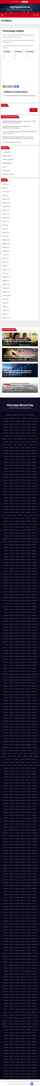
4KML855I (11, 500)
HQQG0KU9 (11, 750)
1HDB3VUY (25, 444)
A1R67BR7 (34, 609)
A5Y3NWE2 (28, 612)
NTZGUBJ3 (11, 862)
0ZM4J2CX (23, 436)
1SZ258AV (17, 453)
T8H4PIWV (22, 968)
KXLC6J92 (6, 809)
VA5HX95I (23, 1000)
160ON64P (17, 441)
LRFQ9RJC (28, 824)
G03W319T (29, 715)
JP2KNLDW (22, 785)
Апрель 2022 (6, 310)
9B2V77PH (22, 594)
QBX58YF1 (35, 915)
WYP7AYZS (11, 1026)
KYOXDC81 (11, 809)
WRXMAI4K (4, 1023)
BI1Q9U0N (11, 638)
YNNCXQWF (17, 1056)
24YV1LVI (28, 459)
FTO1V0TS (28, 712)
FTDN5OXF (17, 712)
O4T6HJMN (11, 868)
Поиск (4, 105)
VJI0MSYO (6, 1006)
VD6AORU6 (5, 1003)
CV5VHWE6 (5, 662)
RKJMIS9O (22, 941)
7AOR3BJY (22, 556)
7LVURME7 (5, 562)
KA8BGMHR (34, 794)
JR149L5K (6, 788)
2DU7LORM (22, 462)
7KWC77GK (33, 559)
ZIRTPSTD (23, 1071)
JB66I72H (16, 779)
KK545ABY (34, 800)
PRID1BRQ (17, 900)
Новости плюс (6, 170)
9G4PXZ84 (5, 600)
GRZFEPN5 (23, 727)
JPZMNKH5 (28, 785)
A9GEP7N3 (34, 615)
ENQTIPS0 (11, 694)
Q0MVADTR (28, 906)
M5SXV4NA (34, 829)
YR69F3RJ (34, 1056)
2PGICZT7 (11, 468)
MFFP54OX (5, 838)
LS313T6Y (34, 824)
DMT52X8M (22, 674)
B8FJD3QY (5, 633)
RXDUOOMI (11, 947)
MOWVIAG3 (10, 844)
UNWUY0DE (5, 991)
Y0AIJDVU (17, 1044)
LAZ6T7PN (17, 818)
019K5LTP (19, 418)
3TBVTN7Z (5, 488)
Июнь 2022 (6, 303)
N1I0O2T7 (35, 847)
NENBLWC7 (22, 856)
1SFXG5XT (11, 453)
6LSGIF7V (11, 538)
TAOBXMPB (6, 971)
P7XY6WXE (5, 891)
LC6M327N (28, 818)
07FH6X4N (34, 421)
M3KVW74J (28, 829)
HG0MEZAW (17, 741)
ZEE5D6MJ (34, 1068)
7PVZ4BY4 (12, 565)
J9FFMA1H (28, 777)
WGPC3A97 (23, 1015)
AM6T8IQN (17, 624)
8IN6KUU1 (17, 577)
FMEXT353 (5, 709)
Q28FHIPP (11, 909)
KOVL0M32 (22, 803)
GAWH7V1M (5, 721)
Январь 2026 (6, 199)
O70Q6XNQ (22, 868)
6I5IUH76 (29, 535)
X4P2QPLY (6, 1032)
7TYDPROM (28, 565)
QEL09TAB (22, 918)
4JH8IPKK (33, 497)
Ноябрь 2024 (6, 214)
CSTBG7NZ (11, 659)
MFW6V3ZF (16, 838)
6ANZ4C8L (6, 533)
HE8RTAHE (23, 738)
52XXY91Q (17, 509)
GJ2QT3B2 (16, 724)
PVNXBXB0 (17, 903)
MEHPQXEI (35, 835)
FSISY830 (12, 712)
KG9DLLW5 (5, 800)
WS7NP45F (10, 1023)
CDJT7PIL (17, 650)
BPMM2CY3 (17, 641)
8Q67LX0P (29, 580)
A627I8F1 (34, 612)
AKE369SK (28, 621)
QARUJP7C (11, 915)
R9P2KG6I (6, 935)
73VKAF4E (5, 553)
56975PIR (34, 509)
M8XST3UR (23, 832)
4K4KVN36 (5, 500)
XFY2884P (34, 1035)
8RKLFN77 (11, 583)
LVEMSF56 (22, 827)
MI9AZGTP (29, 838)
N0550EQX (29, 847)
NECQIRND (11, 856)
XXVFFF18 (29, 1041)
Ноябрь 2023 (6, 247)
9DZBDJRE (23, 597)
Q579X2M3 (11, 912)
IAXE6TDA (28, 759)
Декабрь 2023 (6, 243)
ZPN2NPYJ (11, 1073)
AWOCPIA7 (17, 627)
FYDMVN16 (17, 715)
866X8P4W (11, 571)
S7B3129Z (17, 950)
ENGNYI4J (5, 694)
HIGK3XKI (11, 744)
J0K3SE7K (6, 774)
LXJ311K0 (5, 829)
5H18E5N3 (20, 515)
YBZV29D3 (23, 1050)
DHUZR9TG (5, 674)
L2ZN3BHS (28, 812)
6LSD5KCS (5, 538)
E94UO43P (5, 688)
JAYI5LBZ (11, 779)
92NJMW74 (28, 588)
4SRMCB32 (11, 503)
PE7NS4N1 (34, 891)
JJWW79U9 (22, 782)
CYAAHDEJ (23, 662)
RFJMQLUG (29, 938)
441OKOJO (23, 491)
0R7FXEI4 (29, 433)
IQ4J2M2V (30, 765)
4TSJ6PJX (23, 503)
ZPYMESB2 (22, 1073)
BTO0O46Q (6, 644)
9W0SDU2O (34, 606)
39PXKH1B (28, 477)
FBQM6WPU (28, 703)
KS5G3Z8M (11, 806)
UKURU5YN (23, 988)
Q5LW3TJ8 (16, 912)
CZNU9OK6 (29, 662)
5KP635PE (5, 518)
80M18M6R (29, 568)
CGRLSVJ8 (11, 653)
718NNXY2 (11, 550)
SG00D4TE (5, 956)
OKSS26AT (35, 874)
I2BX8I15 (21, 753)
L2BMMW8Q (22, 812)
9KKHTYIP (11, 603)
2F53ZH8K (28, 462)
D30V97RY (11, 665)
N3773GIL (17, 850)
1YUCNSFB (33, 456)
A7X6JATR (23, 615)
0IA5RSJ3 (34, 427)
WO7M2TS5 (17, 1021)
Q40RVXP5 (28, 909)
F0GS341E (11, 700)
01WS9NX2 (24, 418)
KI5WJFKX (17, 800)
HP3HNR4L (34, 747)
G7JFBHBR (16, 718)
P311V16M (34, 885)
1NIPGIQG (22, 450)
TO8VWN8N (11, 976)
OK (31, 1083)
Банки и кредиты (7, 155)
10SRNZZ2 (4, 438)
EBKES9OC (28, 688)
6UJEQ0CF (5, 544)
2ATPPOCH (11, 462)
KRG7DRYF (5, 806)
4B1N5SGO (23, 494)
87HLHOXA (17, 571)
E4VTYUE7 (17, 685)
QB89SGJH (29, 915)
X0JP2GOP (29, 1026)
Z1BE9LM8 (22, 1062)
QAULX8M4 (17, 915)
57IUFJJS (12, 512)
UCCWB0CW (17, 985)
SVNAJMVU (34, 962)
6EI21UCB (12, 535)
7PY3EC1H (17, 565)
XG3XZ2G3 (6, 1038)
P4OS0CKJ (11, 888)
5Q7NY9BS (34, 521)
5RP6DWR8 (11, 524)
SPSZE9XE (5, 962)
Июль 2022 (6, 299)
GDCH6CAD (23, 721)
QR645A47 (6, 926)
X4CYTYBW (34, 1029)
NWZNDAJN (23, 862)
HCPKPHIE (12, 738)
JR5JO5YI (11, 788)
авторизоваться (31, 95)
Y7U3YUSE (28, 1047)
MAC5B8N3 (5, 835)
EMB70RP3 (34, 691)
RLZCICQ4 (28, 941)
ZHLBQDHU (17, 1071)
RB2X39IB (28, 935)
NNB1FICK (17, 859)
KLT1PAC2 (17, 803)
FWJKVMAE (5, 715)
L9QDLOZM (33, 815)
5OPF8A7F (28, 521)
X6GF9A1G (28, 1032)
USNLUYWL (17, 991)
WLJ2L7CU (23, 1018)
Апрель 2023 (6, 269)
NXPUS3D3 (34, 862)
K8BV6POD (11, 794)
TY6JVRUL (12, 979)
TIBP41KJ (35, 971)
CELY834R (28, 650)
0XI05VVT (11, 436)
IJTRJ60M (9, 765)
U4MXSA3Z (5, 982)
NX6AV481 (29, 862)
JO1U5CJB (11, 785)
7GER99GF (17, 559)
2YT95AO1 (23, 474)
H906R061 (11, 735)
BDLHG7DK (5, 635)
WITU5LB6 (35, 1015)
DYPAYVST (35, 680)
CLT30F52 (29, 653)
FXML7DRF (11, 715)
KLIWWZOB (5, 803)
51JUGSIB (6, 509)
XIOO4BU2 (17, 1038)
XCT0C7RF (23, 1035)
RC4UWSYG (5, 938)
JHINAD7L (16, 782)
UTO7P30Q (23, 991)
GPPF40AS (11, 727)
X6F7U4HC (22, 1032)
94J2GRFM (17, 591)
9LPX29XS (28, 603)
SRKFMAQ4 (22, 962)
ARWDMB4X (34, 624)
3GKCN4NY (11, 483)
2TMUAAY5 (34, 468)
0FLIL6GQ (6, 427)
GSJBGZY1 (28, 727)
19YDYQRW (34, 441)
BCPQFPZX (29, 633)
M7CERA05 (11, 832)
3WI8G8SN (29, 488)
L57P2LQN (34, 812)
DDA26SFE (16, 671)
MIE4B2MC (34, 838)
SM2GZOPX (17, 959)
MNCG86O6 (34, 841)
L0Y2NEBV (5, 812)
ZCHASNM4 (22, 1068)
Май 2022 (5, 306)
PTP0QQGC (34, 900)
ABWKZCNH (17, 618)
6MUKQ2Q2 (28, 538)
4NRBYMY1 (22, 500)
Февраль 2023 (6, 277)
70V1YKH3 (34, 547)
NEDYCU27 (17, 856)
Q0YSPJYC (34, 906)
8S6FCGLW (22, 583)
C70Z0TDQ (16, 647)
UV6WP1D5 (35, 991)
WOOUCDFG (23, 1021)
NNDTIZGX (22, 859)
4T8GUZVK (17, 503)
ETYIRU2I (11, 697)
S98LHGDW (4, 953)
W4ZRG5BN (28, 1012)
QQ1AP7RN (28, 924)
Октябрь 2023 (6, 251)
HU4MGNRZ (23, 750)
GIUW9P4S (11, 724)
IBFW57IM (34, 759)
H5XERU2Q (28, 732)
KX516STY (35, 806)
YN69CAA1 (11, 1056)
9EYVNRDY (34, 597)
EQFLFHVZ (22, 694)
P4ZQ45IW (17, 888)
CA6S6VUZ (6, 650)
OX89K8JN (23, 882)
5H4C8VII (26, 515)
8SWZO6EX (34, 583)
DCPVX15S (5, 671)
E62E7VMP (34, 685)
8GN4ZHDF (28, 574)
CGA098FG (33, 650)
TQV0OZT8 (23, 976)
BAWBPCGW (17, 633)
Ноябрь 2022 (6, 288)
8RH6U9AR (5, 583)
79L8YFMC (6, 556)
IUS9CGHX (33, 768)
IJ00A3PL (4, 765)
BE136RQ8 (11, 635)
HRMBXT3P (17, 750)
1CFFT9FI (10, 444)
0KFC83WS (17, 430)
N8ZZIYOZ (34, 853)
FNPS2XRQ (23, 709)
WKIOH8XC (11, 1018)
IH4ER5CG (34, 762)
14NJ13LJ (31, 438)
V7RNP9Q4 (6, 1000)
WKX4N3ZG (17, 1018)
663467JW (28, 527)
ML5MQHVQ (22, 841)
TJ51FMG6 (11, 974)
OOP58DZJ (35, 876)
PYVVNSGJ (16, 906)
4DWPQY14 (28, 494)
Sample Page (18, 953)
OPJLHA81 (23, 879)
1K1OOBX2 (6, 447)
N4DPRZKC (22, 850)
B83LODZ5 (34, 630)
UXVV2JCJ (28, 994)
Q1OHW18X (5, 909)
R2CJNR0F (35, 929)
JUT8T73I (6, 791)
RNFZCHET (11, 944)
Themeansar (32, 414)
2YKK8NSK (17, 474)
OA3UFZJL (11, 871)
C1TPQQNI (29, 644)
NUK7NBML (16, 862)
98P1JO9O (11, 594)
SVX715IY (5, 965)
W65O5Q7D (34, 1012)
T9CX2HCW (28, 968)
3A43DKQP (34, 477)
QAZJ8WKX (23, 915)
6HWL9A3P (23, 535)
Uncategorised (6, 152)
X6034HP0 (17, 1032)
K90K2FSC (17, 794)
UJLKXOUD (17, 988)
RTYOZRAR (5, 947)
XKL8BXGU (23, 1038)
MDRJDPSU (23, 835)
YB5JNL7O (17, 1050)
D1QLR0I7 (5, 665)
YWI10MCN (28, 1059)
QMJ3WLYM (17, 924)
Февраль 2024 (6, 240)
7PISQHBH (34, 562)
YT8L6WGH (5, 1059)
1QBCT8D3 (6, 453)
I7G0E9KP (36, 756)
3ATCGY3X (11, 480)
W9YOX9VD (11, 1015)
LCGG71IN (34, 818)
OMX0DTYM (23, 876)
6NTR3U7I (5, 541)
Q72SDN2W (28, 912)
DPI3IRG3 (11, 677)
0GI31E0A (11, 427)
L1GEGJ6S (11, 812)
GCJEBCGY (17, 721)
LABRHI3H (6, 818)
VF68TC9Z (23, 1003)
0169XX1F (13, 418)
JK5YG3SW (28, 782)
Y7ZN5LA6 (34, 1047)
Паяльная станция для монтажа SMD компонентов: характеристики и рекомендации (19, 357)
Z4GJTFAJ (34, 1062)
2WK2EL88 (5, 474)
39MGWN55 (22, 477)
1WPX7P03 (6, 456)
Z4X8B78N (5, 1065)
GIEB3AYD (5, 724)
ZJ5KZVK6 (28, 1071)
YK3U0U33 (34, 1053)
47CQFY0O (34, 491)
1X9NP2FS (12, 456)
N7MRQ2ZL (23, 853)
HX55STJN (35, 750)
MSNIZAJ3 (5, 847)
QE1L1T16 (17, 918)
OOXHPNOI (11, 879)
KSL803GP (17, 806)
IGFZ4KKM (22, 762)
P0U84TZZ (17, 885)
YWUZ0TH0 (34, 1059)
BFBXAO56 (28, 635)
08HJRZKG (11, 424)
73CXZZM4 (27, 550)
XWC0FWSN (16, 1041)
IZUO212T (34, 771)
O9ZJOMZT (5, 871)
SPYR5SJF (11, 962)
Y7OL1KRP (23, 1047)
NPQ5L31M (28, 859)
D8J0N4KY (11, 668)
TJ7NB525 (22, 974)
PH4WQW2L (17, 894)
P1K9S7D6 (23, 885)
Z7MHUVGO (23, 1065)
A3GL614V (11, 612)
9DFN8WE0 (11, 597)
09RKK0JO (17, 424)
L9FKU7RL (28, 815)
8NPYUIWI (23, 580)
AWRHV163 (22, 627)
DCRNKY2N (11, 671)
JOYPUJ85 (17, 785)
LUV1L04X (16, 827)
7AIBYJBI (17, 556)
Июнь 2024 (6, 225)
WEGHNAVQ (17, 1015)
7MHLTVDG (11, 562)
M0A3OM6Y (16, 829)
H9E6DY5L (17, 735)
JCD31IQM (27, 779)
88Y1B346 (23, 571)
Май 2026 (5, 188)
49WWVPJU (17, 494)
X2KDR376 (11, 1029)
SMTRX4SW (23, 959)
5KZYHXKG (22, 518)
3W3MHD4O (22, 488)
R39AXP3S (11, 932)
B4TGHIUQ (17, 630)
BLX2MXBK (28, 638)
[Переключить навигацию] (37, 15)
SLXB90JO (11, 959)
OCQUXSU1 (16, 871)
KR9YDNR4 (34, 803)
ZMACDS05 (34, 1071)
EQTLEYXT (34, 694)
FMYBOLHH (11, 709)
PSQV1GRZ (28, 900)
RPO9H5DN (34, 944)
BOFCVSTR (11, 641)
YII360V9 (29, 1053)
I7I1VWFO (6, 759)
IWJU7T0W (12, 771)
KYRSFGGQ (17, 809)
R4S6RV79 (22, 932)
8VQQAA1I (17, 585)
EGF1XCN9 (5, 691)
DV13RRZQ (11, 680)
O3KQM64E (29, 865)
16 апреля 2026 (9, 390)
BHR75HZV (5, 638)
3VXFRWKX (11, 488)
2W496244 (34, 471)
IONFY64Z (25, 765)
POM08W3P (17, 897)
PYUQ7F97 (11, 906)
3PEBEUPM (17, 486)
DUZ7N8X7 (5, 680)
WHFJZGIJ (29, 1015)
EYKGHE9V (28, 697)
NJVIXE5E (35, 856)
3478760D (6, 477)
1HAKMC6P (20, 444)
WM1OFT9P (28, 1018)
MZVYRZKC (23, 847)
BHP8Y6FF (34, 635)
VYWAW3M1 (34, 1009)
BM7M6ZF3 (5, 641)
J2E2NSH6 (33, 774)
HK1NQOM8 (28, 744)
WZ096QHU (17, 1026)
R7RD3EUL (33, 932)
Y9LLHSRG (12, 1050)
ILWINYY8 (20, 765)
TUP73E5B (29, 976)
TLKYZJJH (28, 974)
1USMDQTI (28, 453)
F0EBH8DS (6, 700)
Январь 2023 (6, 280)
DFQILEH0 (28, 671)
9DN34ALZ (17, 597)
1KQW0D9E (22, 447)
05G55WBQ (6, 421)
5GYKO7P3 (15, 515)
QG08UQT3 (6, 921)
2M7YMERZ (27, 465)
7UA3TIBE (34, 565)
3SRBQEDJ (34, 486)
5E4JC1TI (4, 515)
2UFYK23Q (17, 471)
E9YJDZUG (22, 688)
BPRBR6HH (23, 641)
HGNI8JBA (29, 741)
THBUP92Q (29, 971)
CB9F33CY (12, 650)
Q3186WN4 (22, 909)
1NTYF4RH (28, 450)
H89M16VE (5, 735)
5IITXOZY (36, 515)
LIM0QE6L (23, 821)
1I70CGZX (31, 444)
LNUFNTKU (11, 824)
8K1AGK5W (22, 577)
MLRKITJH (28, 841)
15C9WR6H (11, 441)
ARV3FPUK (28, 624)
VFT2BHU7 (28, 1003)
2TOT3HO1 (6, 471)
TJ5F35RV (17, 974)
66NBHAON (11, 530)
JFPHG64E (5, 782)
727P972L (22, 550)
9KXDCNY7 (17, 603)
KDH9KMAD (17, 797)
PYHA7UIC (34, 903)
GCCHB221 (11, 721)
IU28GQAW (28, 768)
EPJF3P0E (16, 694)
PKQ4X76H (29, 894)
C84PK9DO (22, 647)
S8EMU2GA (22, 950)
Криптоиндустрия (7, 163)
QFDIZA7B (28, 918)
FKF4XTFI (34, 706)
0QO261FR (17, 433)
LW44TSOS (28, 827)
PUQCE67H (5, 903)
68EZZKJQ (17, 530)
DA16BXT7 (17, 668)
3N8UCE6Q (34, 483)
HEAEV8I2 (34, 738)
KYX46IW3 (28, 809)
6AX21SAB (11, 533)
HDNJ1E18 (17, 738)
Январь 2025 (6, 210)
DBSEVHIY (28, 668)
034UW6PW (30, 418)
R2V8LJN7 (6, 932)
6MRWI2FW (22, 538)
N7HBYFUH (17, 853)
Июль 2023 (6, 258)
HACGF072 (28, 735)
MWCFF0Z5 (11, 847)
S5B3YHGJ (34, 947)
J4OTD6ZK (17, 777)
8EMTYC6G (22, 574)
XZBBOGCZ (34, 1041)
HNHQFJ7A (11, 747)
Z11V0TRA (17, 1062)
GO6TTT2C (28, 724)
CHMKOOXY (17, 653)
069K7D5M (17, 421)
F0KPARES (17, 700)
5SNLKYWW (17, 524)
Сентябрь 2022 (7, 295)
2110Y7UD (12, 459)
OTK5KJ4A (11, 882)
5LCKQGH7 (28, 518)
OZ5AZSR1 (34, 882)
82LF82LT (6, 571)
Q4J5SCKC (5, 912)
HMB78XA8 (5, 747)
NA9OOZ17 (5, 856)
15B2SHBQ (6, 441)
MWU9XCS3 (17, 847)
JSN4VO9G (22, 788)
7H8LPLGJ (23, 559)
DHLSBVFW (34, 671)
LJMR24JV (28, 821)
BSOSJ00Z (35, 641)
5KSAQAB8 (11, 518)
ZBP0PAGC (16, 1068)
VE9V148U (17, 1003)
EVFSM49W (16, 697)
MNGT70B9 (4, 844)
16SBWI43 (23, 441)
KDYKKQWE (23, 797)
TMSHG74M (33, 974)
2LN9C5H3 (22, 465)
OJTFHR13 (29, 874)
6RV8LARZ (28, 541)
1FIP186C (14, 444)
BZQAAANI (18, 644)
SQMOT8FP (16, 962)
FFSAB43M (11, 706)
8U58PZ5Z (5, 585)
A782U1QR (11, 615)
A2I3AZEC (6, 612)
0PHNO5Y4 (11, 433)
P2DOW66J (28, 885)
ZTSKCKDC (11, 1076)
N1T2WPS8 (5, 850)
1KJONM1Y (11, 447)
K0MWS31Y (17, 791)
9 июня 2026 (8, 344)
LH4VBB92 (17, 821)
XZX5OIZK (12, 1044)
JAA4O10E (34, 777)
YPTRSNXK (29, 1056)
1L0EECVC (34, 447)
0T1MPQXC (34, 433)
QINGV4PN (34, 921)
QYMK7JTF (17, 929)
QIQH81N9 (5, 924)
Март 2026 (5, 195)
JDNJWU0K (33, 779)
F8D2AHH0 (16, 703)
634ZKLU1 (17, 527)
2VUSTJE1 (28, 471)
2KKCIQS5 (16, 465)
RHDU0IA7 (35, 938)
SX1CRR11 (23, 965)
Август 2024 (6, 221)
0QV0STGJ (23, 433)
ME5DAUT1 (29, 835)
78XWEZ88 (28, 553)
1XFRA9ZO (17, 456)
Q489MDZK (34, 909)
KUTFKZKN (23, 806)
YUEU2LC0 (11, 1059)
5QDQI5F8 (5, 524)
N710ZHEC (11, 853)
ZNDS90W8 (5, 1073)
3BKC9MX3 (17, 480)
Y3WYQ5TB (33, 1044)
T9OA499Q (34, 968)
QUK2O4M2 (33, 926)
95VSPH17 (34, 591)
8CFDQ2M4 (16, 574)
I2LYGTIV (26, 753)
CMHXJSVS (11, 656)
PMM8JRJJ (5, 897)
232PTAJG (17, 459)
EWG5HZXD (22, 697)
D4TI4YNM (16, 665)
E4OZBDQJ (11, 685)
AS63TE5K (6, 627)
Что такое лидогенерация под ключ (12, 142)
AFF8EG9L (11, 621)
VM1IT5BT (11, 1006)
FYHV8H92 (23, 715)
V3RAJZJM (17, 997)
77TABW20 (22, 553)
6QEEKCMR (16, 541)
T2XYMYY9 (5, 968)
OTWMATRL (17, 882)
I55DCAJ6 (19, 756)
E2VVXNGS (33, 682)
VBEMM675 (34, 1000)
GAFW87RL (28, 718)
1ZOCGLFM (6, 459)
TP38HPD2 (17, 976)
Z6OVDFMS (17, 1065)
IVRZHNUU (6, 771)
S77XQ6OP (11, 950)
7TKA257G (22, 565)
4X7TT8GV (23, 506)
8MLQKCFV (12, 580)
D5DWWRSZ (22, 665)
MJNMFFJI (16, 841)
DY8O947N (29, 680)
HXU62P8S (4, 753)
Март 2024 (5, 236)
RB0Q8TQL (23, 935)
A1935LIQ (28, 609)
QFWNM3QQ (34, 918)
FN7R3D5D (17, 709)
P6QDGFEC (34, 888)
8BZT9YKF (5, 574)
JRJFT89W (16, 788)
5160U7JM (34, 506)
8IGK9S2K (11, 577)
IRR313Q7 (6, 768)
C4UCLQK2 (11, 647)
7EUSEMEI (33, 556)
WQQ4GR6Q (35, 1021)
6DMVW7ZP (34, 533)
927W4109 (22, 588)
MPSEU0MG (29, 844)
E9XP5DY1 (17, 688)
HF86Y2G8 (5, 741)
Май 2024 (5, 228)
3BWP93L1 (22, 480)
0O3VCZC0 (6, 433)
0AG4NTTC (22, 424)
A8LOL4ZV (28, 615)
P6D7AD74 (28, 888)
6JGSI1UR (34, 535)
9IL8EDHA (35, 600)
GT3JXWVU (34, 727)
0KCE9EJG (11, 430)
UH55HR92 (5, 988)
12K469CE (20, 438)
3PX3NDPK (28, 486)
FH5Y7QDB (23, 706)
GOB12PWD (34, 724)
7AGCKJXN (12, 556)
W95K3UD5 (5, 1015)
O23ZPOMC (23, 865)
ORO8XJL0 (34, 879)
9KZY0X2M (22, 603)
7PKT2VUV (6, 565)
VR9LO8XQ (33, 1006)
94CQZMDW (11, 591)
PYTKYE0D (5, 906)
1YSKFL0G (28, 456)
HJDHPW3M (22, 744)
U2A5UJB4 (23, 979)
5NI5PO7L (17, 521)
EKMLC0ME (28, 691)
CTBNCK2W (17, 659)
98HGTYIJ (6, 594)
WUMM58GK (28, 1023)
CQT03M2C (34, 656)
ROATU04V (17, 944)
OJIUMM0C (23, 874)
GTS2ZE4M (11, 730)
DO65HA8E (35, 674)
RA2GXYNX (17, 935)
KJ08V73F (23, 800)
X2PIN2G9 (17, 1029)
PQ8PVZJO (5, 900)
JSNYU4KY (28, 788)
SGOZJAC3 (11, 956)
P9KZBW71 (17, 891)
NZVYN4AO (11, 865)
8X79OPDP (6, 588)
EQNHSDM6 (28, 694)
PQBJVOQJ (11, 900)
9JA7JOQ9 (6, 603)
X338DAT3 (22, 1029)
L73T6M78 (11, 815)
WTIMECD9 (22, 1023)
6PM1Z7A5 (11, 541)
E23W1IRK (17, 682)
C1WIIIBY (34, 644)
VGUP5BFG (34, 1003)
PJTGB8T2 (23, 894)
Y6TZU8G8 (17, 1047)
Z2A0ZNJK (28, 1062)
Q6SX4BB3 (22, 912)
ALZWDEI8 (11, 624)
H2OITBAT (11, 732)
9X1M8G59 (6, 609)
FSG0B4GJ (6, 712)
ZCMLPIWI (28, 1068)
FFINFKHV (6, 706)
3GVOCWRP (17, 483)
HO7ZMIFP (17, 747)
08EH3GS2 (5, 424)
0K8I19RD (6, 430)
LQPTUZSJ (23, 824)
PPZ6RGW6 (34, 897)
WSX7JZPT (16, 1023)
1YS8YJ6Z (23, 456)
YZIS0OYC (12, 1062)
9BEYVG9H (33, 594)
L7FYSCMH (16, 815)
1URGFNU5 (22, 453)
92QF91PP (34, 588)
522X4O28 (11, 509)
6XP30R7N (23, 547)
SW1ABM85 (11, 965)
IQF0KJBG (36, 765)
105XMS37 (34, 436)
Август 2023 (6, 254)
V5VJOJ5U (28, 997)
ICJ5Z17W (6, 762)
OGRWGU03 (11, 874)
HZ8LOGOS (15, 753)
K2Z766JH (28, 791)
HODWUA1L (23, 747)
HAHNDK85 (34, 735)
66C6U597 (5, 530)
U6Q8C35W (23, 982)
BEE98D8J (17, 635)
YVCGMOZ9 (17, 1059)
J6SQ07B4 (23, 777)
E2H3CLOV (22, 682)
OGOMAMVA (5, 874)
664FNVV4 (33, 527)
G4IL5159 (5, 718)
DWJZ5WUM (23, 680)
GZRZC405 (23, 730)
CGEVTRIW (5, 653)
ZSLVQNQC (5, 1076)
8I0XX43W (6, 577)
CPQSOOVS (23, 656)
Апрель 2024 (6, 232)
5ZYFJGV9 (35, 524)
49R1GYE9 (5, 494)
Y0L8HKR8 (23, 1044)
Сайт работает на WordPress (11, 414)
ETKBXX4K (5, 697)
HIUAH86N (16, 744)
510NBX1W (29, 506)
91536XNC (17, 588)
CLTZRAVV (34, 653)
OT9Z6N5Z (5, 882)
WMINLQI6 (34, 1018)
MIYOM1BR (11, 841)
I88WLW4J (16, 759)
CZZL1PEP (35, 662)
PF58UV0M (6, 894)
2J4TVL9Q (11, 465)
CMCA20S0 (5, 656)
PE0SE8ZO (29, 891)
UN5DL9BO (34, 988)
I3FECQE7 (36, 753)
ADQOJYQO (34, 618)
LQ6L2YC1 (17, 824)
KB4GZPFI (11, 797)
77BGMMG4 (11, 553)
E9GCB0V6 (11, 688)
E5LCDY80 (23, 685)
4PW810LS (34, 500)
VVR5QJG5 (17, 1009)
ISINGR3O (17, 768)
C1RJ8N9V (23, 644)
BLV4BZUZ (22, 638)
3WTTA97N (34, 488)
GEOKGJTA (29, 721)
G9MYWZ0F (22, 718)
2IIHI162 (6, 465)
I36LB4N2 (31, 753)
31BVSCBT (29, 474)
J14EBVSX (12, 774)
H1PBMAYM (34, 730)
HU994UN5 (29, 750)
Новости (5, 167)
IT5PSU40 (22, 768)
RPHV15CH (28, 944)
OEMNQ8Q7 (28, 871)
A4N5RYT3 (17, 612)
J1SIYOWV (22, 774)
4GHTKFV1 (12, 497)
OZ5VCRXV (6, 885)
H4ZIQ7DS (16, 732)
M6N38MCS (5, 832)
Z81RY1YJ (29, 1065)
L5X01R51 (6, 815)
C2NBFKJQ (5, 647)
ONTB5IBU (29, 876)
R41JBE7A (17, 932)
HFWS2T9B (11, 741)
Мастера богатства (20, 7)
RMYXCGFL (5, 944)
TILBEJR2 (6, 974)
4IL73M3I (28, 497)
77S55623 (17, 553)
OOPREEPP (5, 879)
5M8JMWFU (6, 521)
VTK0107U (5, 1009)
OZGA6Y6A (11, 885)
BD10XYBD (34, 633)
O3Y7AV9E (35, 865)
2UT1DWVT (23, 471)
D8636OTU (5, 668)
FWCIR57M (33, 712)
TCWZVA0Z (17, 971)
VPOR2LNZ (28, 1006)
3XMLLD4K (5, 491)
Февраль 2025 (6, 206)
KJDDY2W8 (28, 800)
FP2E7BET (28, 709)
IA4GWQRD (22, 759)
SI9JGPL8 (17, 956)
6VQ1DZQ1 (23, 544)
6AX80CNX (17, 533)
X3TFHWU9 (28, 1029)
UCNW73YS (23, 985)
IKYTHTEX (14, 765)
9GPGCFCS (11, 600)
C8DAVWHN (28, 647)
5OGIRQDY (23, 521)
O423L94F (5, 868)
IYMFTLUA (28, 771)
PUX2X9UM (11, 903)
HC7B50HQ (6, 738)
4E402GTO (34, 494)
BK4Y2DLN (17, 638)
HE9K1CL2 (28, 738)
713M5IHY (6, 550)
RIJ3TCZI (11, 941)
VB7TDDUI (28, 1000)
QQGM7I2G (34, 924)
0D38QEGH (34, 424)
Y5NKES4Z (6, 1047)
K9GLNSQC (22, 794)
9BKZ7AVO (5, 597)
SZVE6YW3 (34, 965)
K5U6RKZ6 (34, 791)
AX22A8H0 (28, 627)
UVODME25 (5, 994)
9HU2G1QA (23, 600)
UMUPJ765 (29, 988)
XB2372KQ (6, 1035)
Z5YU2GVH (11, 1065)
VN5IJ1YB (17, 1006)
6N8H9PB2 (35, 538)
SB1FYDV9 (24, 953)
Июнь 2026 (6, 184)
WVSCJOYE (5, 1026)
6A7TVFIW (34, 530)
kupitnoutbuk (17, 344)
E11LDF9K (11, 682)
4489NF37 (29, 491)
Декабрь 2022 (6, 284)
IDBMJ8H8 (11, 762)
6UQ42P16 (11, 544)
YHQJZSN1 (23, 1053)
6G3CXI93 (17, 535)
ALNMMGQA (5, 624)
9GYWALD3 (17, 600)
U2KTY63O (29, 979)
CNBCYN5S (17, 656)
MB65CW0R (11, 835)
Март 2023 (5, 273)
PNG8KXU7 (11, 897)
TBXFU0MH (11, 971)
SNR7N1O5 (29, 959)
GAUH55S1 (34, 718)
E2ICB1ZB (28, 682)
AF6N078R (5, 621)
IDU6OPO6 (17, 762)
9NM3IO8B (5, 606)
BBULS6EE (23, 633)
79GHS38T (34, 553)
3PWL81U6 (23, 486)
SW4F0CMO (17, 965)
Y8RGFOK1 (6, 1050)
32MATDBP (34, 474)
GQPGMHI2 (17, 727)
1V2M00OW (33, 453)
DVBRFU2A (16, 680)
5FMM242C (9, 515)
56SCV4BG (6, 512)
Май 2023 (5, 266)
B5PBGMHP (23, 630)
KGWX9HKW (11, 800)
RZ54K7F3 (17, 947)
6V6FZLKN (17, 544)
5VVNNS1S (29, 524)
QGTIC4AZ (12, 921)
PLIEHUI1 (34, 894)
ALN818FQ (34, 621)
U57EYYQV (11, 982)
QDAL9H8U (11, 918)
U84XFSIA (35, 982)
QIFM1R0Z (28, 921)
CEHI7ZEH (22, 650)
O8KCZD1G (28, 868)
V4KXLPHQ (23, 997)
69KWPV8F (23, 530)
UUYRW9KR (28, 991)
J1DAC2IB (17, 774)
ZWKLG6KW (23, 1076)
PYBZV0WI (29, 903)
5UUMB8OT (23, 524)
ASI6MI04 (11, 627)
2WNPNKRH (11, 474)
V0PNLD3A (11, 997)
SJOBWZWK (22, 956)
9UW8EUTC (28, 606)
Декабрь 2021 (6, 317)
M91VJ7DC (29, 832)
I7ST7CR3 (11, 759)
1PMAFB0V (33, 450)
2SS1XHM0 (22, 468)
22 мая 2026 (8, 359)
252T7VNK (33, 459)
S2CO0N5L (22, 947)
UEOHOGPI (35, 985)
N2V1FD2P (11, 850)
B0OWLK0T (11, 630)
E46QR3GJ (5, 685)
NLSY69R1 (5, 859)
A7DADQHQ (17, 615)
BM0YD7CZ (34, 638)
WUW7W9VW (35, 1023)
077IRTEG (28, 421)
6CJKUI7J (28, 533)
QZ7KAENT (29, 929)
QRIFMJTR (11, 926)
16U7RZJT (28, 441)
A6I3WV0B (5, 615)
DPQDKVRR (16, 677)
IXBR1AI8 (23, 771)
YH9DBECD (17, 1053)
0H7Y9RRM (28, 427)
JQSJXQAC (34, 785)
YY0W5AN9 (6, 1062)
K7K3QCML (5, 794)
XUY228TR (11, 1041)
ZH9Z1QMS (11, 1071)
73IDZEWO (33, 550)
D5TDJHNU (28, 665)
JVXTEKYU (11, 791)
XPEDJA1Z (5, 1041)
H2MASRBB (5, 732)
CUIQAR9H (23, 659)
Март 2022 (5, 314)
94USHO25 (29, 591)
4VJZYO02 (34, 503)
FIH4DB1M (29, 706)
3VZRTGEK (16, 488)
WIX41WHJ (5, 1018)
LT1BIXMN (6, 827)
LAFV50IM (11, 818)
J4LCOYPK (11, 777)
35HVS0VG (16, 477)
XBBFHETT (17, 1035)
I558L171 (14, 756)
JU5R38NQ (34, 788)
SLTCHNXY (5, 959)
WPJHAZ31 (29, 1021)
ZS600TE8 (34, 1073)
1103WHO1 (9, 438)
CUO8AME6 (29, 659)
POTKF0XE (28, 897)
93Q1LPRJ (5, 591)
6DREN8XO (6, 535)
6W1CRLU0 (34, 544)
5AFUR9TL (28, 512)
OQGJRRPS (28, 879)
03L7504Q (36, 418)
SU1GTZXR (28, 962)
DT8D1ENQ (34, 677)
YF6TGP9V (12, 1053)
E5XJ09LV (28, 685)
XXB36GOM (23, 1041)
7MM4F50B (17, 562)
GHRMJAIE (34, 721)
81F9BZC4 (34, 568)
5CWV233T (33, 512)
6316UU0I (11, 527)
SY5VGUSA (28, 965)
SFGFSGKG (35, 953)
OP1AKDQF (17, 879)
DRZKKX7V (22, 677)
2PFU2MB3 (5, 468)
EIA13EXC (23, 691)
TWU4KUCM (6, 979)
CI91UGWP (23, 653)
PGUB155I (12, 894)
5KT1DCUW (17, 518)
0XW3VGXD (17, 436)
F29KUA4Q (28, 700)
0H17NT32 (22, 427)
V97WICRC (17, 1000)
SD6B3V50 (29, 953)
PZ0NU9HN (22, 906)
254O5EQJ (5, 462)
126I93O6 (15, 438)
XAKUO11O (34, 1032)
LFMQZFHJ (5, 821)
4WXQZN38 (17, 506)
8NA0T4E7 (18, 580)
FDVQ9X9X (34, 703)
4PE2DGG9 (28, 500)
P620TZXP (23, 888)
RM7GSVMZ (33, 941)
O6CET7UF (17, 868)
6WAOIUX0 (6, 547)
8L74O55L (34, 577)
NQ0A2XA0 (34, 859)
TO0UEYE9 (5, 976)
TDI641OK (23, 971)
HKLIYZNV (34, 744)
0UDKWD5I (5, 436)
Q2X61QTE (17, 909)
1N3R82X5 (12, 450)
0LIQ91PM (23, 430)
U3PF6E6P (34, 979)
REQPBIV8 (23, 938)
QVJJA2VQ (5, 929)
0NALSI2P (28, 430)
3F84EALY (5, 483)
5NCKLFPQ (12, 521)
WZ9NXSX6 (23, 1026)
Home (3, 418)
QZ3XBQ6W (23, 929)
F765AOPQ (5, 703)
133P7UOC (25, 438)
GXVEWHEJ (17, 730)
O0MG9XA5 (17, 865)
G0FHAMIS (34, 715)
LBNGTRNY (22, 818)
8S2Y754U (17, 583)
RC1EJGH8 (34, 935)
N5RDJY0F (34, 850)
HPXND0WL (5, 750)
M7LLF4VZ (17, 832)
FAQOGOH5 (22, 703)
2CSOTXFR (17, 462)
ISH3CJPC (11, 768)
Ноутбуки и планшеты (8, 174)
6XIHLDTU (18, 547)
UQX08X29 (11, 991)
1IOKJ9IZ (36, 444)
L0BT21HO (34, 809)
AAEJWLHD (5, 618)
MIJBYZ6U (5, 841)
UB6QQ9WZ (11, 985)
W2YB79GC (16, 1012)
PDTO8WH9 (23, 891)
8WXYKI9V (34, 585)
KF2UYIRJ (29, 797)
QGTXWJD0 (17, 921)
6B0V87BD (22, 533)
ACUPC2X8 (23, 618)
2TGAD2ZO (28, 468)
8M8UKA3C (6, 580)
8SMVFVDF (28, 583)
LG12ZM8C (11, 821)
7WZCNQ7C (11, 568)
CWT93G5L (17, 662)
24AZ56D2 (23, 459)
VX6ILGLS (28, 1009)
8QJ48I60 (34, 580)
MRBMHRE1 (35, 844)
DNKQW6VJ (28, 674)
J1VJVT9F (28, 774)
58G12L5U (17, 512)
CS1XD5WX (5, 659)
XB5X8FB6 (11, 1035)
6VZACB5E (28, 544)
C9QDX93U (34, 647)
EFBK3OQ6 (34, 688)
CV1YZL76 (35, 659)
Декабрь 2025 (6, 202)
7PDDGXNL (28, 562)
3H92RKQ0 (23, 483)
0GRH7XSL (17, 427)
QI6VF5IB (23, 921)
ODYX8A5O (22, 871)
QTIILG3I (28, 926)
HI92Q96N (34, 741)
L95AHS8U (22, 815)
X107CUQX (35, 1026)
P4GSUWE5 (5, 888)
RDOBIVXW (11, 938)
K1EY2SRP (23, 791)
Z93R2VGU (34, 1065)
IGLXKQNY (28, 762)
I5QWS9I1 (25, 756)
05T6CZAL (12, 421)
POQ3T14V (23, 897)
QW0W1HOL (11, 929)
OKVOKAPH (5, 876)
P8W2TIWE (11, 891)
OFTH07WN (34, 871)
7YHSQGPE (17, 568)
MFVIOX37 (11, 838)
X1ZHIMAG (6, 1029)
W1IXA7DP (11, 1012)
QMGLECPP (11, 924)
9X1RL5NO (12, 609)
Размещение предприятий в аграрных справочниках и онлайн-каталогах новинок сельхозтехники (18, 341)
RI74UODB (6, 941)
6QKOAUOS (22, 541)
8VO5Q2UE (11, 585)
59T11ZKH (22, 512)
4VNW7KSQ (5, 506)
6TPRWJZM (34, 541)
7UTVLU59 (5, 568)
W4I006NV (22, 1012)
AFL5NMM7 (17, 621)
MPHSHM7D (22, 844)
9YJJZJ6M (17, 609)
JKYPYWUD (34, 782)
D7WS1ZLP (34, 665)
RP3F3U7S (23, 944)
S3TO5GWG (28, 947)
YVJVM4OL (23, 1059)
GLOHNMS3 (22, 724)
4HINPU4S (23, 497)
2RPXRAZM (17, 468)
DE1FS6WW (22, 671)
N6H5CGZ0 (5, 853)
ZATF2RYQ (5, 1068)
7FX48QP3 (11, 559)
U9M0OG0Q (4, 985)
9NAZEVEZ (34, 603)
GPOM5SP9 (5, 727)
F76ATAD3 (11, 703)
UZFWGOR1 (34, 994)
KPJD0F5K (28, 803)
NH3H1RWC (29, 856)
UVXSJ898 (17, 994)
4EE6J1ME (6, 497)
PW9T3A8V (23, 903)
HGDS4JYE (23, 741)
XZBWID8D (6, 1044)
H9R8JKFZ (22, 735)
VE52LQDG (11, 1003)
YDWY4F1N (6, 1053)
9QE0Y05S (17, 606)
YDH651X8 (34, 1050)
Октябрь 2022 (6, 291)
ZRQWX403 (28, 1073)
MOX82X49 (16, 844)
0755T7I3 (23, 421)
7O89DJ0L (23, 562)
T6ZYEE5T (11, 968)
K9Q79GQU (28, 794)
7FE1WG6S (6, 559)
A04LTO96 (23, 609)
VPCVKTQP (22, 1006)
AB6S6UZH (11, 618)
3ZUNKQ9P (17, 491)
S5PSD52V (5, 950)
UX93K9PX (23, 994)
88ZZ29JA (28, 571)
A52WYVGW (22, 612)
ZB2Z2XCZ (11, 1068)
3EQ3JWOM (28, 480)
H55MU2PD (22, 732)
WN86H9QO (4, 1021)
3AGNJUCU (5, 480)
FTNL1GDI (23, 712)
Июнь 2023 (6, 262)
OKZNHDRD (11, 876)
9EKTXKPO (28, 597)
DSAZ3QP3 (28, 677)
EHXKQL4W (16, 691)
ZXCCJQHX (34, 1076)
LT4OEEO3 (11, 827)
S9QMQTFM (11, 953)
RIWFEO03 (16, 941)
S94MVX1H (34, 950)
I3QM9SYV (4, 756)
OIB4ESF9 (18, 874)
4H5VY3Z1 (17, 497)
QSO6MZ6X (22, 926)
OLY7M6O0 (17, 876)
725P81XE (17, 550)
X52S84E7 (11, 1032)
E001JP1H (6, 682)
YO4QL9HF (23, 1056)
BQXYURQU (29, 641)
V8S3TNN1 (11, 1000)
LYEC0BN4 (10, 829)
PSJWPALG (22, 900)
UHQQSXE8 (11, 988)
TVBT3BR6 (34, 976)
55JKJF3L (22, 509)
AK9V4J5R (23, 621)
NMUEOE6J (11, 859)
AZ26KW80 (5, 630)
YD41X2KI (29, 1050)
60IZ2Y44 (6, 527)
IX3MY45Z (18, 771)
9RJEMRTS (22, 606)
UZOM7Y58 (5, 997)
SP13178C (35, 959)
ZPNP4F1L (17, 1073)
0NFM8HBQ (33, 430)
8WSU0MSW (28, 585)
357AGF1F (11, 477)
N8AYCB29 (29, 853)
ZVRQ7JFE (17, 1076)
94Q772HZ (23, 591)
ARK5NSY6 (23, 624)
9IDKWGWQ (28, 600)
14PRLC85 (36, 438)
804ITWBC (23, 568)
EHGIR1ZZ (11, 691)
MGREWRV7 (23, 838)
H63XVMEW (34, 732)
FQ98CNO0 (34, 709)
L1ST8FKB (16, 812)
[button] (34, 15)
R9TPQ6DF (11, 935)
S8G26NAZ (28, 950)
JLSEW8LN (5, 785)
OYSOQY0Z (29, 882)
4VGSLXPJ (28, 503)
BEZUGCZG (22, 635)
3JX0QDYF (28, 483)
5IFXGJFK (31, 515)
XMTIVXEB (33, 1038)
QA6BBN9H (5, 915)
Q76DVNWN (34, 912)
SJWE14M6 (28, 956)
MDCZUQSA (17, 835)
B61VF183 (29, 630)
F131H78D (23, 700)
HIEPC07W (5, 744)
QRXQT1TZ (17, 926)
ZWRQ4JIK (29, 1076)
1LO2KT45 (6, 450)
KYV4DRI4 (23, 809)
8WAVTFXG (22, 585)
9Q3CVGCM (11, 606)
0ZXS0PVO (28, 436)
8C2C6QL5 (11, 574)
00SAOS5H (8, 418)
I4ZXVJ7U (10, 756)
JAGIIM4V (6, 779)
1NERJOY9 (17, 450)
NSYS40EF (5, 862)
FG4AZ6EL (17, 706)
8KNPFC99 (28, 577)
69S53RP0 (29, 530)
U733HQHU (29, 982)
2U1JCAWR (11, 471)
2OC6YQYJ (33, 465)
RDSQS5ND (17, 938)
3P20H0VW (11, 486)
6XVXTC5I (29, 547)
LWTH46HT (33, 827)
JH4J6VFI (11, 782)
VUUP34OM (11, 1009)
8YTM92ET (11, 588)
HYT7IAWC (9, 753)
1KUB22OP (28, 447)
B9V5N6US (11, 633)
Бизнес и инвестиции (8, 159)
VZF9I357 (5, 1012)
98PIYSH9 (17, 594)
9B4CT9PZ (28, 594)
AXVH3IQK (34, 627)
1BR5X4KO (4, 444)
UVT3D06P (11, 994)
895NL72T (34, 571)
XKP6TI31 (28, 1038)
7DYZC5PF (28, 556)
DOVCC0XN (5, 677)
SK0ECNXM (34, 956)
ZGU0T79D (5, 1071)
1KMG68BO (17, 447)
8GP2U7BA (34, 574)
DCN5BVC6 (34, 668)
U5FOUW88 (17, 982)
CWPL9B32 (11, 662)
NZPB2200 (5, 865)
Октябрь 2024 (6, 217)
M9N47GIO (34, 832)
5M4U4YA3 (34, 518)
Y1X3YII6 (28, 1044)
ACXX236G (29, 618)
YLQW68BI (5, 1056)
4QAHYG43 (6, 503)
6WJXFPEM (12, 547)
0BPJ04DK (28, 424)
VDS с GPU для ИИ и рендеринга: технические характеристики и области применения (17, 372)
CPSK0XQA (29, 656)
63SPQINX (22, 527)
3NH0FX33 (5, 486)
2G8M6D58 (34, 462)
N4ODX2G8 (28, 850)
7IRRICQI (28, 559)
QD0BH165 (5, 918)
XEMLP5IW (28, 1035)
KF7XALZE (34, 797)
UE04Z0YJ (29, 985)
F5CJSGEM (34, 700)
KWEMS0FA (28, 806)
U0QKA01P (17, 979)
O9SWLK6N (34, 868)
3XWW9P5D (11, 491)
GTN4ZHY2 (5, 730)
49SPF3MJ (11, 494)
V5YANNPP (34, 997)
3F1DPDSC (34, 480)
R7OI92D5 (28, 932)
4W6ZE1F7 (11, 506)
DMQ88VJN (16, 674)
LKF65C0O (6, 824)
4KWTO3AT (17, 500)
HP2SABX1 (29, 747)
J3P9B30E (6, 777)
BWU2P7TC (12, 644)
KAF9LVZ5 (5, 797)
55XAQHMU (28, 509)
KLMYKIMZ (11, 803)
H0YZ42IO (29, 730)
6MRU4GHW (16, 538)
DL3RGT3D (11, 674)
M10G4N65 (22, 829)
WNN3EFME (10, 1021)
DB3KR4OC (22, 668)
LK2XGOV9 (34, 821)
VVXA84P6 (23, 1009)
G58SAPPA (11, 718)
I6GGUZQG (30, 756)
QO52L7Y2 (23, 924)
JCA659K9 (22, 779)
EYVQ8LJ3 (34, 697)
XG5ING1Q (12, 1038)
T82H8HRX (16, 968)
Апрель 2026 (6, 191)
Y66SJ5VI (12, 1047)
